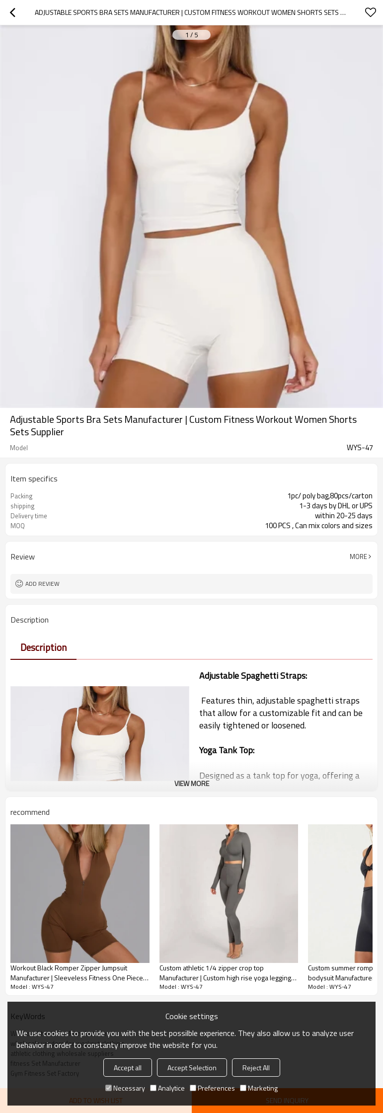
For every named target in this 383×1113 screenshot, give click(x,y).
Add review (42, 583)
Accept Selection (192, 1067)
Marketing (259, 1088)
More (358, 556)
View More (191, 783)
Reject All (256, 1067)
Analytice (167, 1088)
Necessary (125, 1088)
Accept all (128, 1067)
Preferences (212, 1088)
